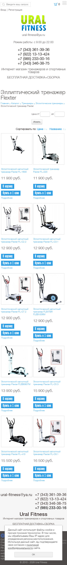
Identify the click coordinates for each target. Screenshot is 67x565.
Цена (34, 114)
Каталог (15, 103)
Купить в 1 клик (11, 193)
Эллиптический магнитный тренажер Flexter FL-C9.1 (47, 452)
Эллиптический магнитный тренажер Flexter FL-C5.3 (47, 382)
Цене (40, 129)
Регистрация (15, 9)
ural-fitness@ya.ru (33, 35)
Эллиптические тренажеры (49, 103)
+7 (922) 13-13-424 (33, 54)
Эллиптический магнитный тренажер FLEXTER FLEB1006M (47, 312)
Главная (5, 103)
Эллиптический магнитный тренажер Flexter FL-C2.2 (14, 240)
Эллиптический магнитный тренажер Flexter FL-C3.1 (47, 240)
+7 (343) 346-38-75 (33, 63)
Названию (56, 129)
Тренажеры (27, 103)
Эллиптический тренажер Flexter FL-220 (46, 170)
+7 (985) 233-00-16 (33, 59)
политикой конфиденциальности (23, 546)
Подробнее (6, 198)
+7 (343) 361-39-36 (33, 50)
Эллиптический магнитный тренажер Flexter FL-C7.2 (14, 310)
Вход (3, 9)
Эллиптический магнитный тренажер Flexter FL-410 (14, 452)
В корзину (8, 186)
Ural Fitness (33, 514)
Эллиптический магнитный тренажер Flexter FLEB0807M (15, 382)
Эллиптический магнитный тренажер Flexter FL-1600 (14, 170)
